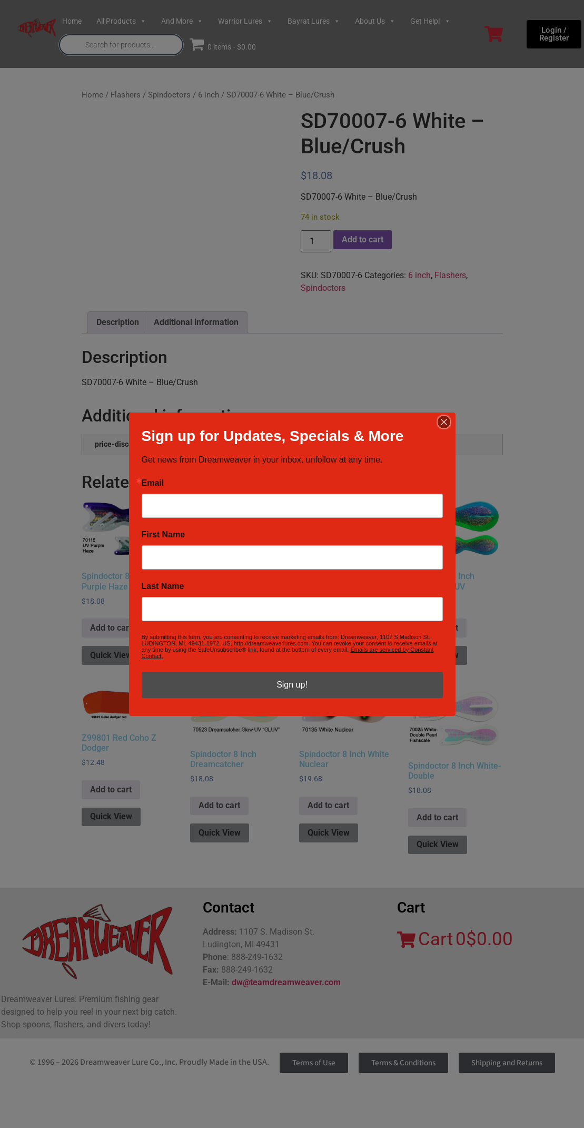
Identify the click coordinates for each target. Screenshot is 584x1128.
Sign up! (292, 684)
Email (153, 483)
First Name (163, 535)
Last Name (163, 586)
